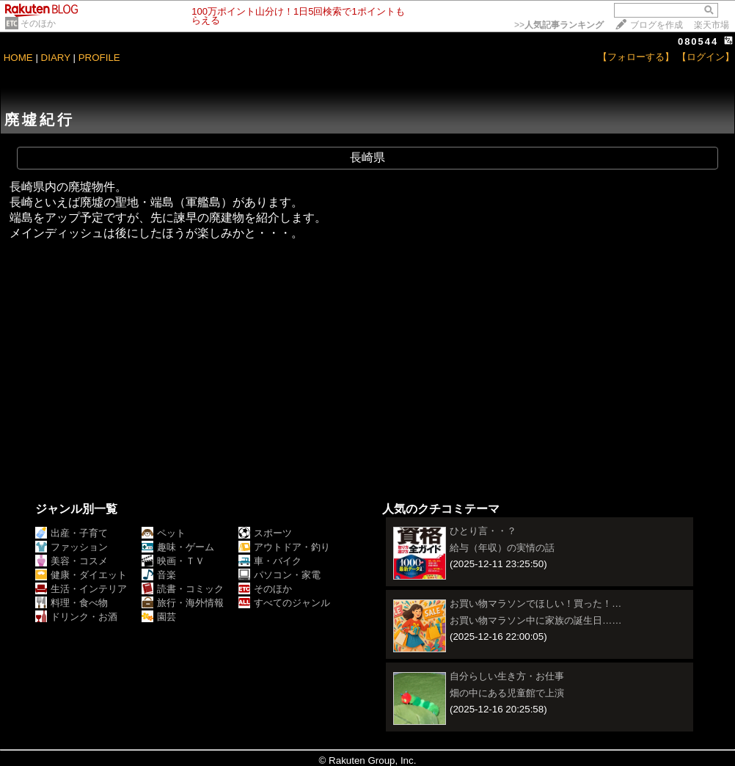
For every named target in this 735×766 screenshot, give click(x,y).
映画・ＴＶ (173, 560)
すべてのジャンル (284, 602)
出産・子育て (71, 533)
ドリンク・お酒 (76, 616)
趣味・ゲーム (178, 546)
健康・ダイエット (81, 574)
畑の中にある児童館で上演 (507, 692)
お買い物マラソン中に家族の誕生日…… (536, 620)
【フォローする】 (636, 56)
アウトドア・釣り (284, 546)
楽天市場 (711, 25)
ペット (164, 533)
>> (559, 25)
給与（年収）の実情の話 (502, 547)
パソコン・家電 (279, 574)
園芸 (159, 616)
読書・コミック (183, 588)
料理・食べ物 (71, 602)
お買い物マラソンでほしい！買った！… (535, 603)
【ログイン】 (705, 56)
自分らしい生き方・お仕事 (507, 676)
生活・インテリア (81, 588)
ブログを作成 (656, 25)
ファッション (71, 546)
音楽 (159, 574)
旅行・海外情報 (183, 602)
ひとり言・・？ (483, 530)
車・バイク (269, 560)
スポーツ (265, 533)
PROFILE (99, 57)
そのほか (38, 23)
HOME (18, 57)
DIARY (55, 57)
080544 (698, 41)
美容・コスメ (71, 560)
